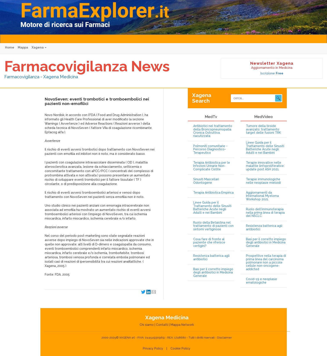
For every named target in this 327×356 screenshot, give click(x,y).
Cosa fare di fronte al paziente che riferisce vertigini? (209, 243)
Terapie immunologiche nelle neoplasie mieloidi (263, 181)
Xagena (39, 47)
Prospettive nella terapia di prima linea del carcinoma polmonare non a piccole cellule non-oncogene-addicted (266, 262)
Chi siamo (147, 324)
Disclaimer (224, 337)
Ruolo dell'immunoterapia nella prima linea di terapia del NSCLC (265, 213)
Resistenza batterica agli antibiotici (211, 257)
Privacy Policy (153, 348)
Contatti (162, 324)
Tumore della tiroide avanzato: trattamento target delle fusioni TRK (263, 129)
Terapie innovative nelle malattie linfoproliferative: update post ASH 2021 (265, 166)
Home (9, 47)
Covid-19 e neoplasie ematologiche (261, 281)
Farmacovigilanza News (87, 66)
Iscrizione (271, 73)
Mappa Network (182, 324)
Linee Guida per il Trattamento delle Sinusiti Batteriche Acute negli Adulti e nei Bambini (212, 207)
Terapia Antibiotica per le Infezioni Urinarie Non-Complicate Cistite (211, 166)
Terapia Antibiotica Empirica (213, 192)
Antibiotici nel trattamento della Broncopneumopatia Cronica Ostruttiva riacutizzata (212, 131)
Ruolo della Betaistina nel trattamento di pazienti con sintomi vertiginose (213, 226)
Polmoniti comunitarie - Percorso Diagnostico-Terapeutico (210, 149)
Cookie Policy (180, 348)
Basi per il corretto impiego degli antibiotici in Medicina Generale (213, 273)
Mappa (23, 47)
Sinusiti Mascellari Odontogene (206, 181)
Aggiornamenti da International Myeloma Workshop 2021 (262, 196)
